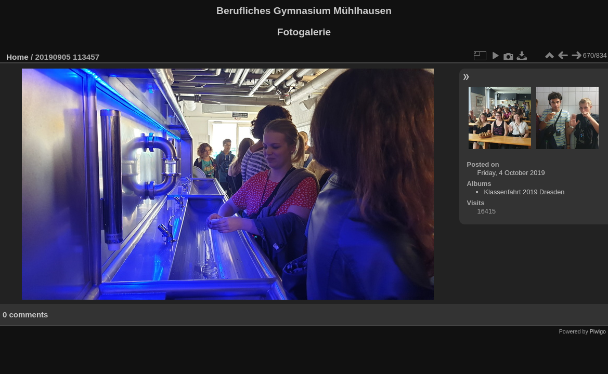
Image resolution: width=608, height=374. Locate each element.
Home (17, 56)
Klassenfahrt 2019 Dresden (524, 192)
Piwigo (598, 331)
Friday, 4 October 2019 (511, 173)
